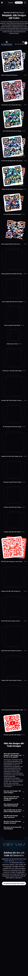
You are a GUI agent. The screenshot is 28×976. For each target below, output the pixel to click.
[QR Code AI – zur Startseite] (2, 2)
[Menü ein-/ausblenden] (25, 2)
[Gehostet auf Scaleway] (20, 844)
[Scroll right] (25, 42)
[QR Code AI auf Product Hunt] (8, 844)
